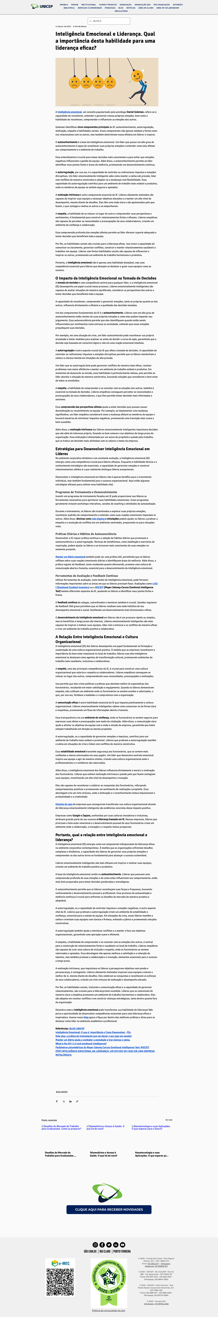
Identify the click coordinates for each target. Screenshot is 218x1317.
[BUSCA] (108, 21)
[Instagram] (95, 1245)
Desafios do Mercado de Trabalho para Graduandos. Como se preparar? (59, 1154)
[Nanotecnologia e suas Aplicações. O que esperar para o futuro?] (152, 1136)
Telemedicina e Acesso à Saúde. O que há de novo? (103, 1154)
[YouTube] (122, 1245)
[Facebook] (102, 1245)
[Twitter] (109, 1245)
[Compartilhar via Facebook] (56, 1101)
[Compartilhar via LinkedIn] (70, 1101)
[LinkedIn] (115, 1245)
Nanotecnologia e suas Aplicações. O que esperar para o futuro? (152, 1154)
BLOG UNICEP (62, 1092)
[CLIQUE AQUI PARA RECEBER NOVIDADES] (109, 1209)
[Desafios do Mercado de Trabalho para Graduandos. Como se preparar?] (62, 1136)
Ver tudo (168, 1120)
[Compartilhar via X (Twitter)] (63, 1101)
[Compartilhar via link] (77, 1101)
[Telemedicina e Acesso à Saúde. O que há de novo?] (107, 1136)
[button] (88, 4)
